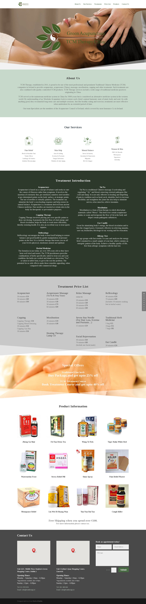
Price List (107, 4)
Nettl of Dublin (37, 601)
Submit (123, 570)
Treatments (98, 4)
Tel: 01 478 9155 (23, 587)
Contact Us (125, 4)
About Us (78, 4)
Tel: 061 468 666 (62, 587)
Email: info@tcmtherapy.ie (26, 590)
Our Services (87, 4)
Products (116, 4)
